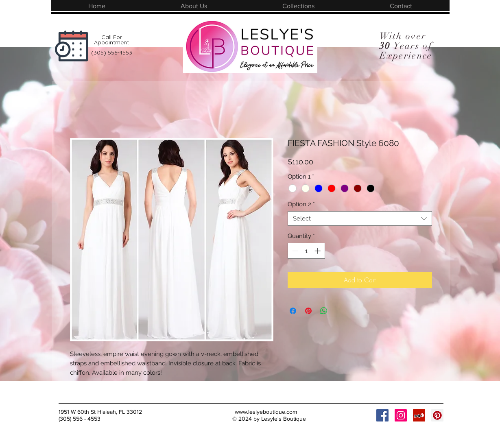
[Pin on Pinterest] (308, 311)
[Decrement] (294, 250)
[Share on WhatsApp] (324, 311)
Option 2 (301, 204)
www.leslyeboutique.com (266, 411)
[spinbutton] (306, 250)
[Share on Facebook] (293, 311)
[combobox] (360, 218)
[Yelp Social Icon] (419, 415)
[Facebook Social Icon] (382, 415)
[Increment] (318, 250)
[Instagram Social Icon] (401, 415)
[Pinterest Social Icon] (437, 415)
